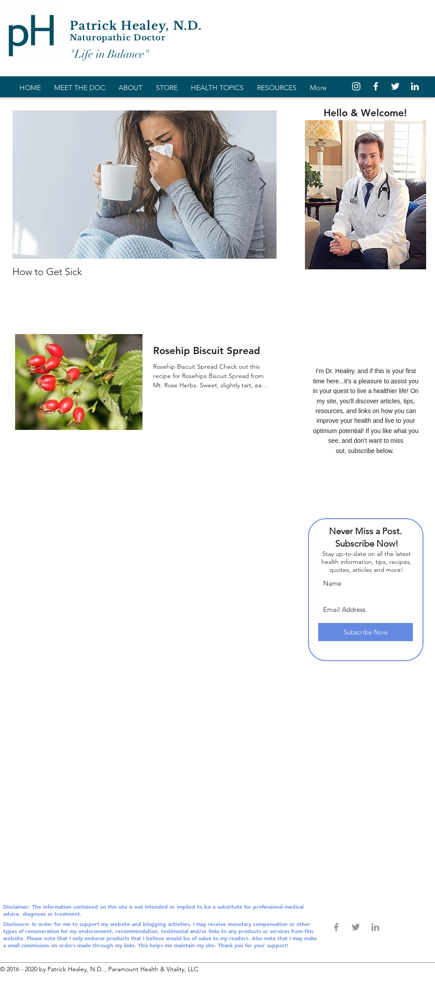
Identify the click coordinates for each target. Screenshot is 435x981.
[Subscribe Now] (365, 632)
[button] (217, 86)
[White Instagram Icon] (356, 86)
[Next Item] (262, 185)
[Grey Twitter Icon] (355, 927)
